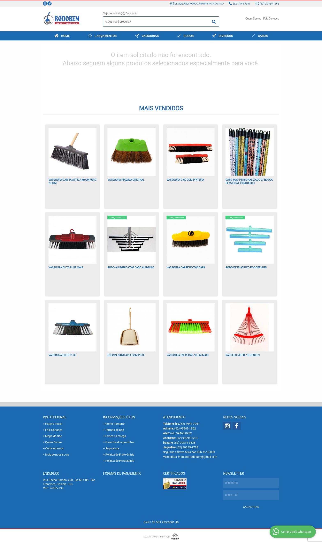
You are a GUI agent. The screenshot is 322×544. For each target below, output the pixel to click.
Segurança (112, 448)
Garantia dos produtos (119, 442)
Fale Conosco (271, 18)
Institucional (54, 417)
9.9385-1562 (269, 3)
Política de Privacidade (119, 461)
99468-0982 (181, 433)
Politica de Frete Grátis (119, 454)
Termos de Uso (114, 430)
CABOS (263, 36)
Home (65, 36)
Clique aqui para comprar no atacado (199, 3)
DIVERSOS (226, 36)
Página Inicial (53, 424)
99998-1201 (187, 438)
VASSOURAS (150, 36)
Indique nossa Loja (57, 454)
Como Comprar (115, 424)
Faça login (131, 13)
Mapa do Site (53, 436)
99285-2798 (187, 447)
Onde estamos (54, 448)
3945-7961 (241, 3)
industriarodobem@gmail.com (197, 457)
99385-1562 (185, 428)
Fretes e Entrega (115, 436)
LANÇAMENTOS (106, 36)
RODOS (189, 36)
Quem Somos (253, 18)
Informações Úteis (119, 417)
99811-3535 (185, 442)
